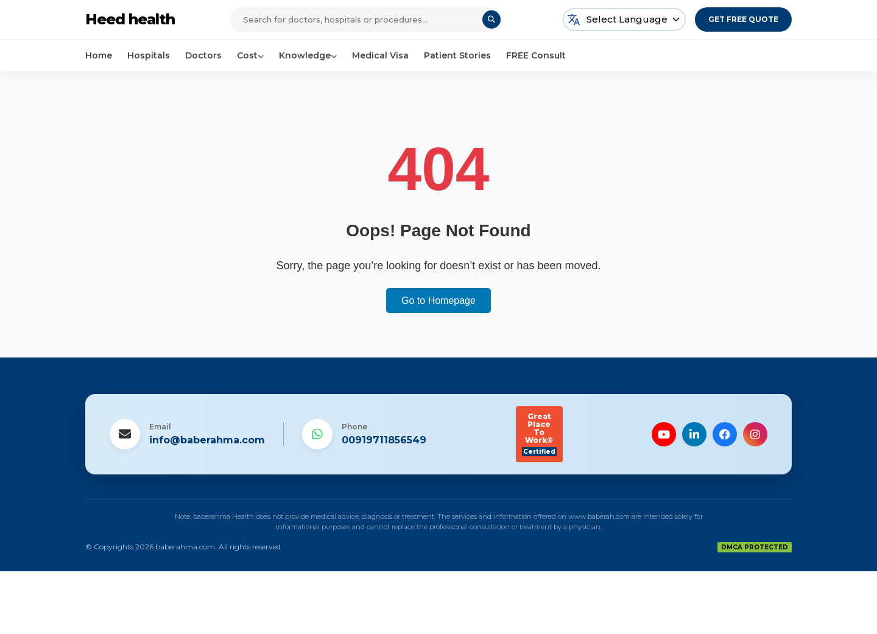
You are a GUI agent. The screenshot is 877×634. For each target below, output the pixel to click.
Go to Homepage (438, 300)
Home (98, 55)
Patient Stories (457, 55)
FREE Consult (536, 55)
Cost (250, 55)
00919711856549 (384, 440)
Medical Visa (380, 55)
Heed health (130, 19)
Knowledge (308, 55)
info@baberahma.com (207, 440)
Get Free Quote (743, 19)
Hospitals (148, 55)
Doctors (203, 55)
